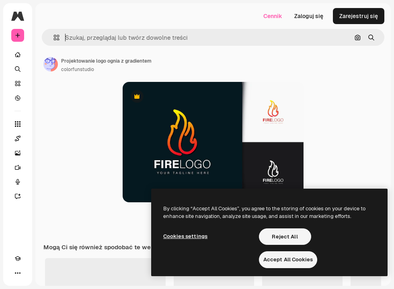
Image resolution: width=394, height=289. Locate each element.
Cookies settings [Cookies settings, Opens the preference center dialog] (185, 236)
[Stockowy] (17, 83)
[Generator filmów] (17, 167)
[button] (53, 38)
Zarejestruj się (358, 16)
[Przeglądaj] (17, 98)
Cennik (272, 16)
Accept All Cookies (288, 259)
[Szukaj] (17, 69)
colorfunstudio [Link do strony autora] (77, 69)
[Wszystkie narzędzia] (17, 124)
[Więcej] (17, 273)
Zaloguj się (308, 16)
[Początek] (17, 54)
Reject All (285, 236)
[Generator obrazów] (17, 153)
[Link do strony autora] (50, 64)
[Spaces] (17, 138)
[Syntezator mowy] (17, 181)
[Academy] (17, 258)
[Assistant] (17, 196)
